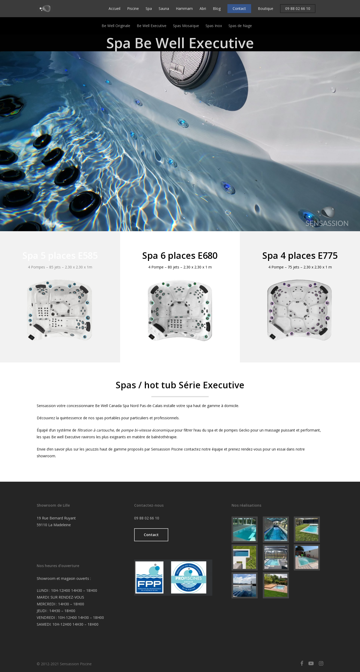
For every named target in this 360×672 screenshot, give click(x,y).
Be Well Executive (151, 25)
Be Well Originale (116, 25)
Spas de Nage (240, 25)
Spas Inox (214, 25)
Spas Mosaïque (186, 25)
